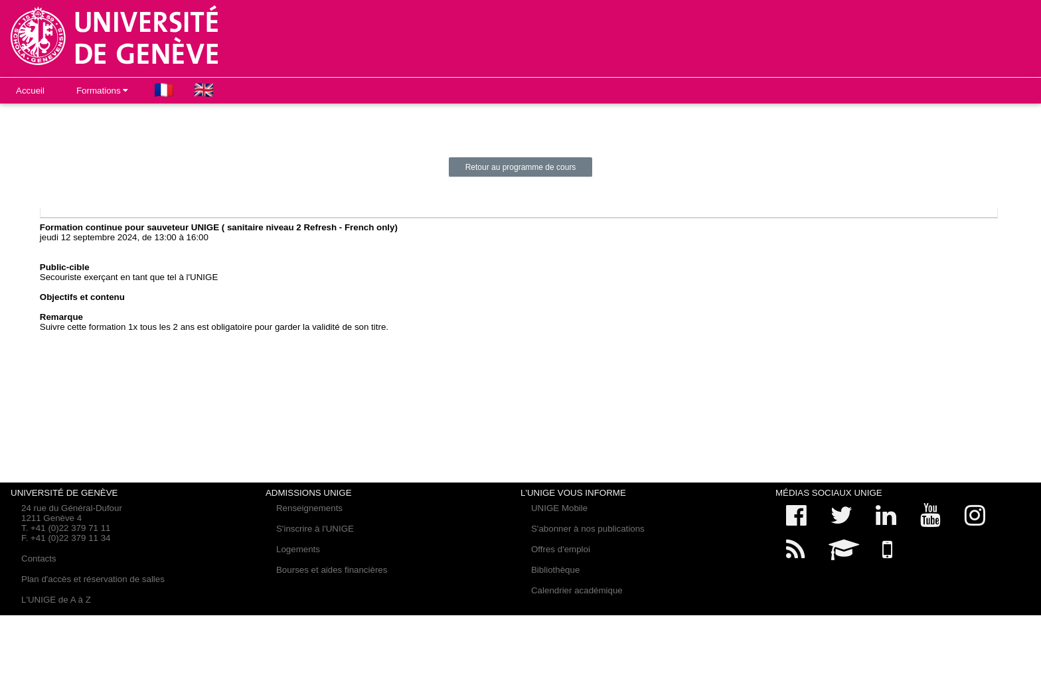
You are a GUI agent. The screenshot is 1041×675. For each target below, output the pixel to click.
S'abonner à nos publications (588, 529)
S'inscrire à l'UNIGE (315, 529)
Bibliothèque (555, 570)
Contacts (38, 558)
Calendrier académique (577, 590)
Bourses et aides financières (331, 570)
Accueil (30, 91)
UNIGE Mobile (559, 508)
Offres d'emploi (560, 549)
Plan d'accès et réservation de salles (93, 579)
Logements (298, 549)
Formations (102, 91)
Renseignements (309, 508)
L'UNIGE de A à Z (56, 600)
